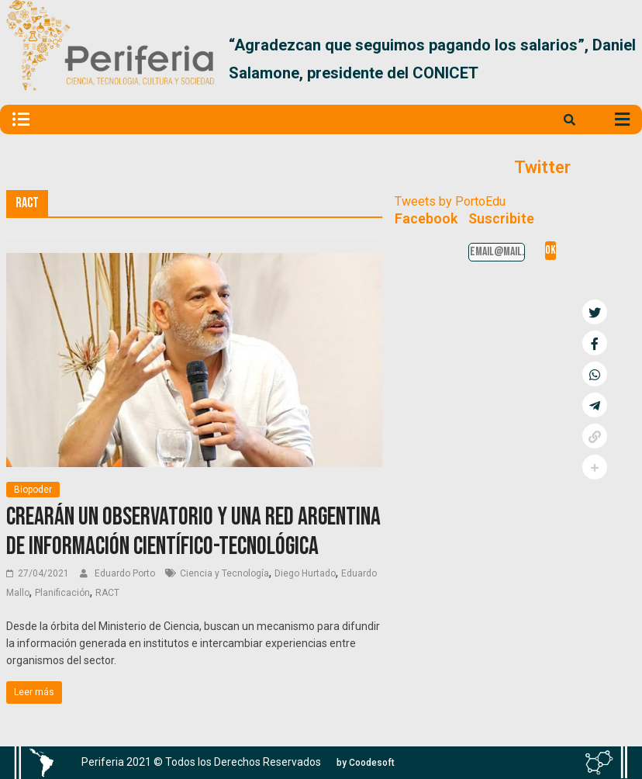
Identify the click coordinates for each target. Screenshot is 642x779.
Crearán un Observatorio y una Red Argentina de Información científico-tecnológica (193, 532)
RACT (107, 592)
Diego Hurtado (305, 573)
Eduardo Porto (126, 573)
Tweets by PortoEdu (450, 201)
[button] (617, 59)
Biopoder (33, 489)
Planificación (62, 592)
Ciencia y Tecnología (224, 573)
